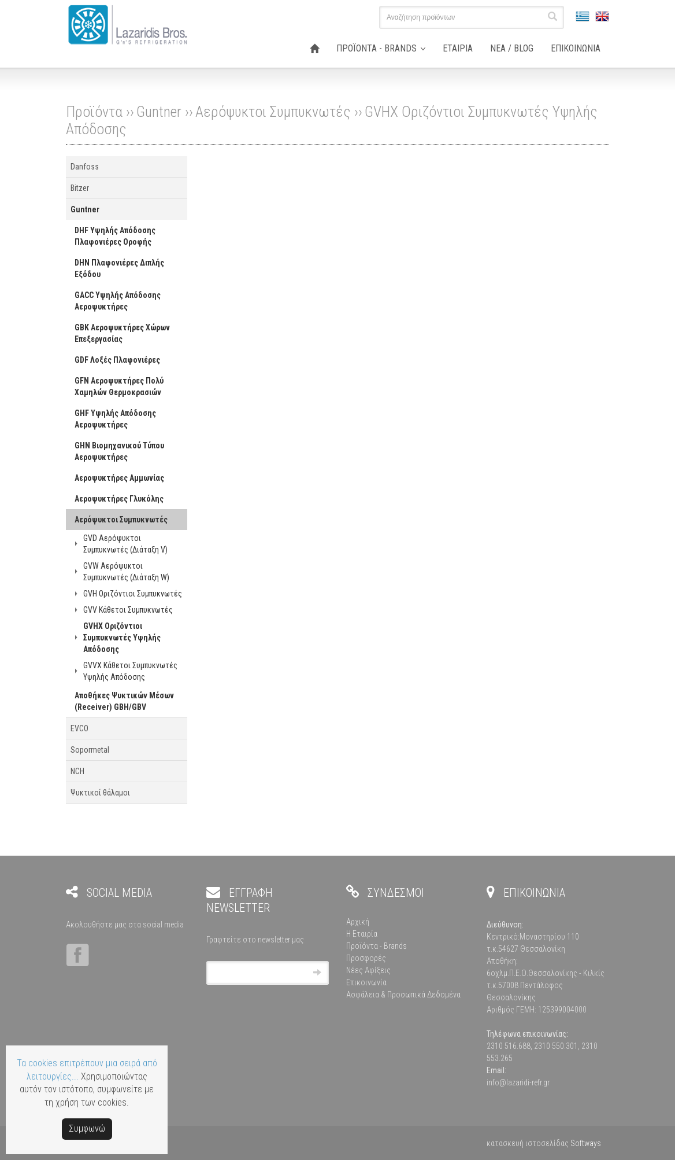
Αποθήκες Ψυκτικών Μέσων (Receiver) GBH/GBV (124, 701)
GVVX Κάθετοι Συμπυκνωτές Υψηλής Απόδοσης (130, 671)
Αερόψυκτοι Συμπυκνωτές (273, 111)
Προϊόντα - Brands (376, 946)
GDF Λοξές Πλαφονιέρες (117, 359)
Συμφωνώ (87, 1128)
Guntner (158, 111)
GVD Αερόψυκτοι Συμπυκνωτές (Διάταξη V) (125, 543)
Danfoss (85, 166)
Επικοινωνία (366, 982)
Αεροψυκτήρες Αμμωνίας (119, 478)
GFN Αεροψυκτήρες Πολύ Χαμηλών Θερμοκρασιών (119, 386)
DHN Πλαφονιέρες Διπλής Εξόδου (119, 268)
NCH (77, 771)
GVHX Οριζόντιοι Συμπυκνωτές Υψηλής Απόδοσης (122, 637)
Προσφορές (366, 958)
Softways (585, 1143)
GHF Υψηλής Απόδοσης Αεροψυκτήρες (115, 418)
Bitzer (80, 188)
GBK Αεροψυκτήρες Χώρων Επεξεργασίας (122, 333)
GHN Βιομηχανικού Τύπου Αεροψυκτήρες (119, 451)
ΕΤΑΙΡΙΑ (458, 48)
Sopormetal (90, 749)
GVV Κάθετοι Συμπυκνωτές (128, 609)
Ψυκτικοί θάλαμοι (100, 792)
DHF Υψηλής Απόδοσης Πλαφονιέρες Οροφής (115, 236)
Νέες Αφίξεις (368, 970)
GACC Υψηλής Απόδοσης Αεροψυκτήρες (118, 300)
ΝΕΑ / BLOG (511, 48)
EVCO (79, 728)
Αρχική (357, 921)
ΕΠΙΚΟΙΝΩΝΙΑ (575, 48)
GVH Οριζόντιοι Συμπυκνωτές (132, 593)
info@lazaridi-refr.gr (518, 1082)
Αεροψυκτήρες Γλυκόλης (119, 498)
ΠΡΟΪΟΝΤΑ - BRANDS (376, 48)
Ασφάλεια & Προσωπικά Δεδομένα (403, 994)
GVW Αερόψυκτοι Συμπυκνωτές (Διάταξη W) (126, 571)
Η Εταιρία (361, 933)
